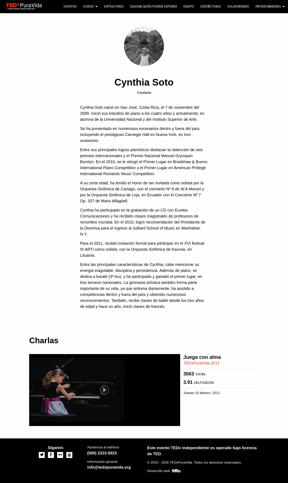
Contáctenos (210, 6)
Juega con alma (202, 357)
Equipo (188, 6)
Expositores (114, 6)
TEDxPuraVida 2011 (201, 363)
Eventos (70, 6)
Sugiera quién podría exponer (153, 6)
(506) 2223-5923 (102, 453)
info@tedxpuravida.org (109, 467)
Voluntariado (238, 6)
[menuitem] (70, 6)
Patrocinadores (268, 6)
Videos (88, 6)
